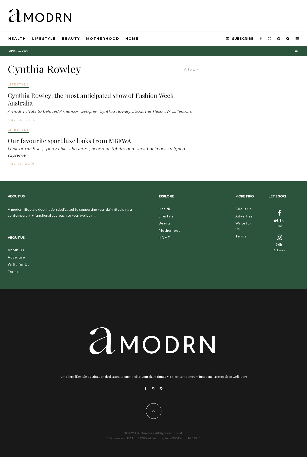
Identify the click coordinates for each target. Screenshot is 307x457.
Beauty (71, 38)
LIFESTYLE (18, 84)
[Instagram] (269, 38)
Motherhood (102, 38)
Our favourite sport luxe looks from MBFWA (69, 140)
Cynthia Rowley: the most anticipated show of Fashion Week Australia (91, 99)
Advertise (16, 257)
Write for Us (18, 264)
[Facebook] (261, 38)
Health (17, 38)
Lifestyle (44, 38)
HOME (132, 38)
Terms (13, 271)
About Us (16, 250)
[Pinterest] (278, 38)
